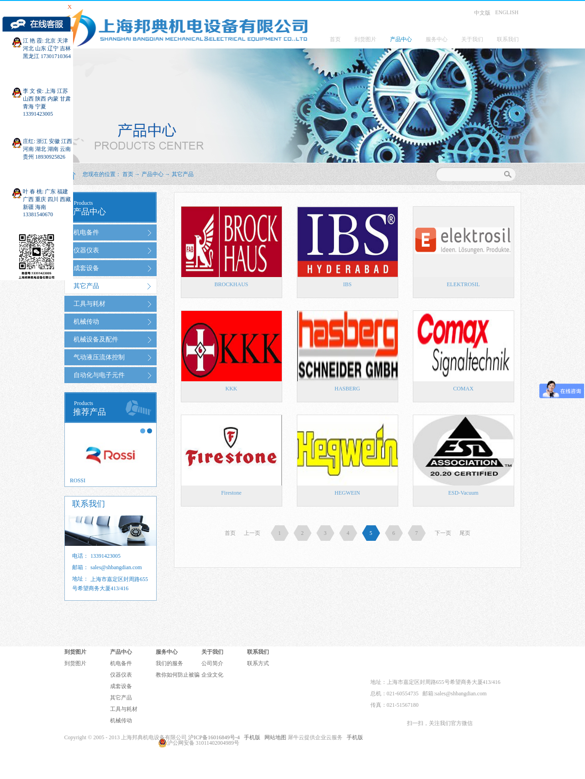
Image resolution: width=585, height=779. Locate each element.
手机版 (250, 737)
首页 (335, 39)
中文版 (482, 13)
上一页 (252, 533)
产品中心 (152, 174)
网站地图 (274, 737)
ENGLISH (506, 12)
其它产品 (183, 174)
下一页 (443, 533)
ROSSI (77, 480)
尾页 (464, 533)
